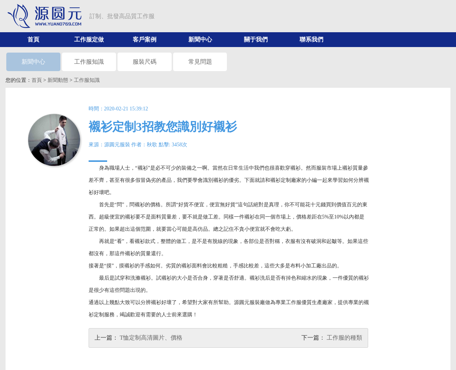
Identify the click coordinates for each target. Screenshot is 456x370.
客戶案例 (144, 39)
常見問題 (200, 62)
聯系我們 (311, 39)
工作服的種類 (344, 337)
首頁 (33, 39)
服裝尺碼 (144, 62)
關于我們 (256, 39)
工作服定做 (89, 39)
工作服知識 (89, 62)
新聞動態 (57, 80)
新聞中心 (200, 39)
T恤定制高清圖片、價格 (151, 337)
